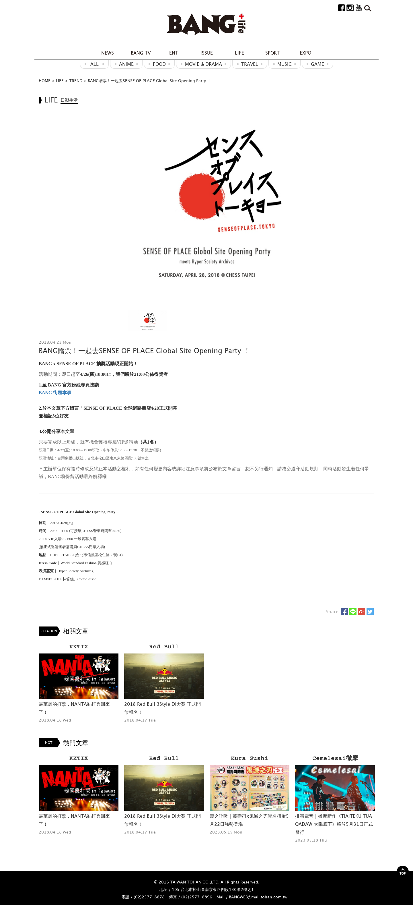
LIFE (239, 52)
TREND (75, 80)
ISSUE (206, 52)
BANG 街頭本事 (55, 392)
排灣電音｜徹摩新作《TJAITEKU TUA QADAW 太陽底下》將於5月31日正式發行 (334, 824)
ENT (173, 52)
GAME (317, 64)
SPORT (272, 52)
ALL (94, 64)
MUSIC (284, 64)
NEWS (107, 52)
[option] (206, 204)
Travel (249, 64)
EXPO (305, 52)
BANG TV (141, 52)
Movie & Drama (203, 64)
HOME (44, 80)
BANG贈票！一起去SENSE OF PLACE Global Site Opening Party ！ (149, 80)
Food (159, 64)
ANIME (126, 64)
